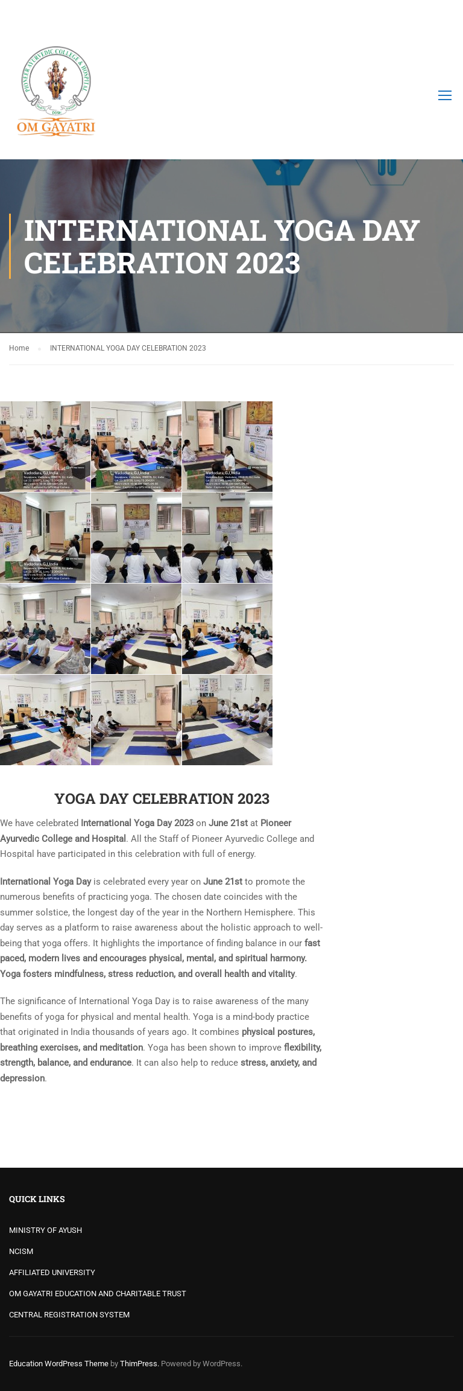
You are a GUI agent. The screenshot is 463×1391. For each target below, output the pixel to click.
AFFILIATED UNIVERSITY (52, 1272)
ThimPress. (139, 1363)
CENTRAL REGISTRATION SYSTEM (69, 1314)
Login (443, 15)
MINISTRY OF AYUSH (45, 1230)
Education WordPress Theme (59, 1363)
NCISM (21, 1251)
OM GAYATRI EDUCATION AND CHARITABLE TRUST (97, 1293)
